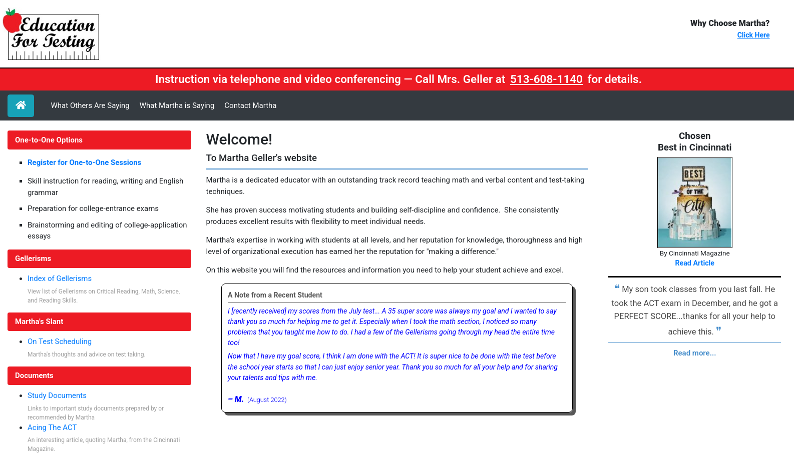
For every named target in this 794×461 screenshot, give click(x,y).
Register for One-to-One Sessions (84, 162)
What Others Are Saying (90, 105)
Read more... (694, 353)
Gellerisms (33, 258)
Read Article (694, 263)
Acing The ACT (52, 427)
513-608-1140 (546, 79)
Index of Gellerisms (60, 278)
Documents (34, 375)
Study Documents (57, 395)
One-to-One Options (49, 140)
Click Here (753, 35)
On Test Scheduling (60, 341)
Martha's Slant (39, 321)
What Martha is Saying (177, 105)
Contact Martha (250, 105)
